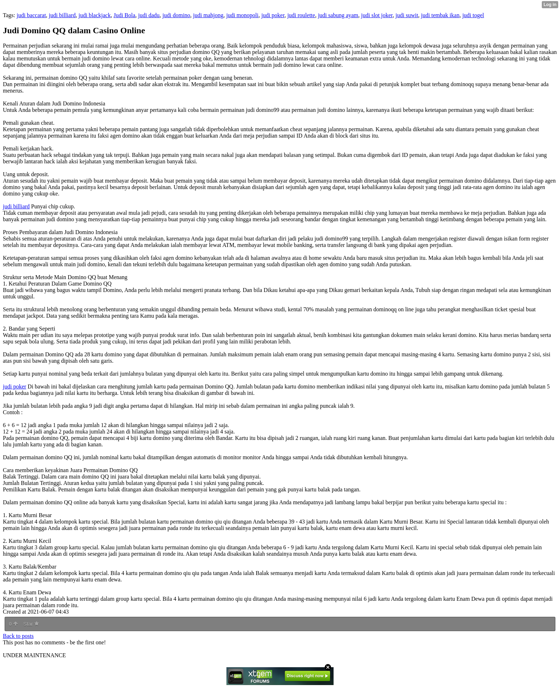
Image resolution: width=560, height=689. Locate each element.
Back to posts (18, 636)
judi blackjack (95, 15)
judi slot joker (376, 15)
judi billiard (62, 15)
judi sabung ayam (338, 15)
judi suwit (406, 15)
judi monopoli (242, 15)
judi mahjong (208, 15)
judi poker (273, 15)
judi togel (473, 15)
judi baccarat (31, 15)
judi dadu (149, 15)
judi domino (176, 15)
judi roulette (301, 15)
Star (31, 624)
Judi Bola (124, 15)
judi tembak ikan (440, 15)
